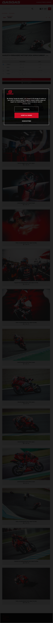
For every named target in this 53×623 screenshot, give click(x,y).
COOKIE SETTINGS (26, 121)
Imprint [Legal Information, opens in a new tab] (29, 103)
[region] (26, 107)
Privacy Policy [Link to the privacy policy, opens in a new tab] (25, 103)
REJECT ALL (27, 109)
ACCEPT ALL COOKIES (26, 115)
